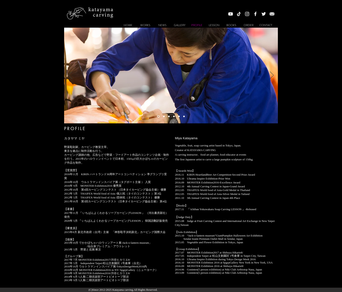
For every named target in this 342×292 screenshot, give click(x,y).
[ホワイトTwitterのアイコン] (264, 14)
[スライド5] (169, 116)
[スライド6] (174, 116)
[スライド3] (184, 116)
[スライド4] (179, 116)
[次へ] (272, 75)
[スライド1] (158, 116)
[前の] (70, 75)
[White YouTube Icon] (230, 14)
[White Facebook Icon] (255, 14)
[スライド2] (164, 116)
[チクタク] (239, 14)
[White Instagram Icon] (247, 14)
